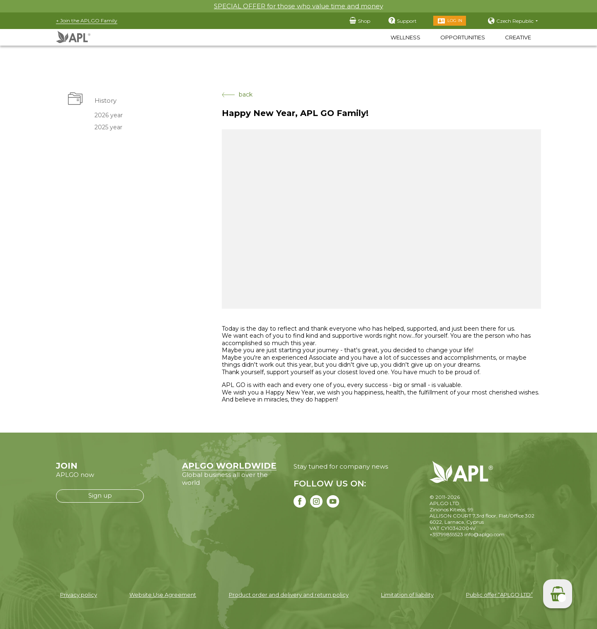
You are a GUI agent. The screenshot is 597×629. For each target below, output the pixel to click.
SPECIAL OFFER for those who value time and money (298, 6)
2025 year (108, 127)
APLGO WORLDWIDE (229, 466)
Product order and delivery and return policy (289, 594)
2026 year (109, 115)
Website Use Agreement (162, 594)
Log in (454, 20)
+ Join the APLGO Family (86, 20)
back (237, 94)
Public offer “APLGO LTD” (499, 594)
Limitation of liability (407, 594)
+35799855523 (446, 534)
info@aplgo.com (484, 534)
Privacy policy (78, 594)
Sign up (100, 495)
